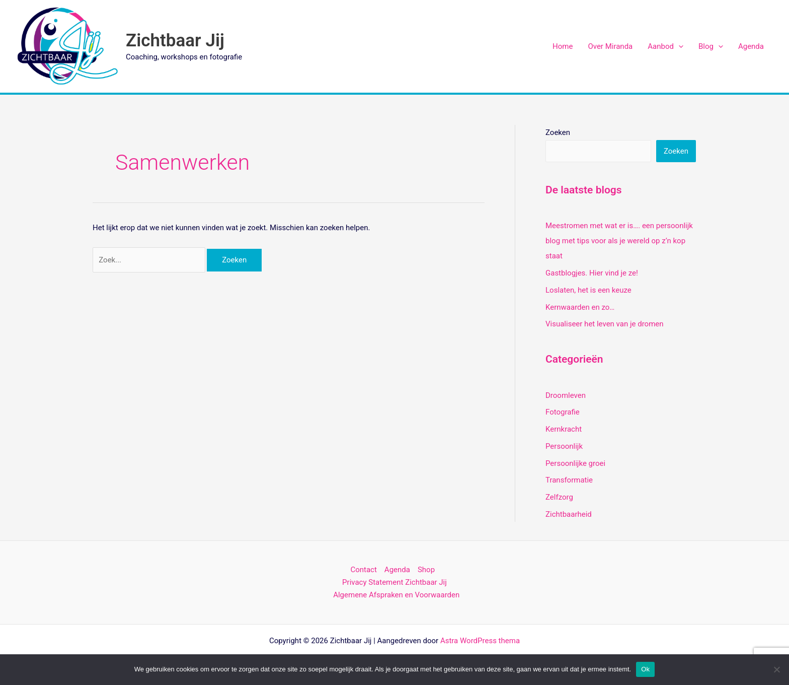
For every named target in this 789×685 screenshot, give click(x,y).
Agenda (751, 46)
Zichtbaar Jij (175, 40)
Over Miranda (610, 46)
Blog (710, 46)
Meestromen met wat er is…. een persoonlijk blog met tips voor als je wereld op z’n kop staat (619, 240)
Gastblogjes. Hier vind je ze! (591, 273)
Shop (426, 569)
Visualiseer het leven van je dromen (604, 323)
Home (563, 46)
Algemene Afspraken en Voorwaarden (396, 594)
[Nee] (776, 669)
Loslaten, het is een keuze (588, 290)
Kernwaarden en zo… (579, 307)
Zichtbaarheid (568, 514)
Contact (363, 569)
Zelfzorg (559, 497)
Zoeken (557, 132)
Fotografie (562, 412)
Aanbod (665, 46)
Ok (645, 669)
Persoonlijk (564, 446)
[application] (678, 46)
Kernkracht (563, 429)
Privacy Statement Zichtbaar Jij (394, 582)
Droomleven (565, 395)
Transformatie (569, 480)
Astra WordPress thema (480, 640)
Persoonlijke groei (575, 463)
